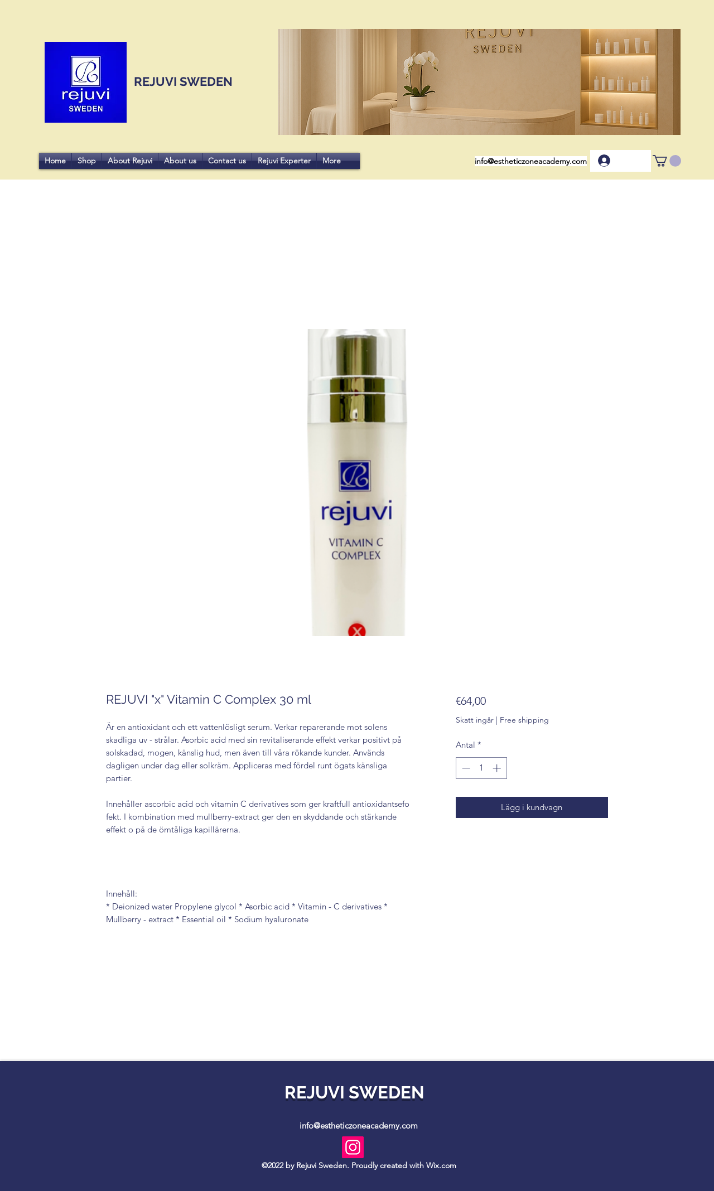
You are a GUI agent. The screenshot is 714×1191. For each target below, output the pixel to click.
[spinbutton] (481, 768)
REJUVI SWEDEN (182, 81)
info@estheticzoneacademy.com (531, 161)
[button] (667, 161)
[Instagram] (353, 1147)
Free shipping (524, 720)
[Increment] (497, 768)
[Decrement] (464, 768)
